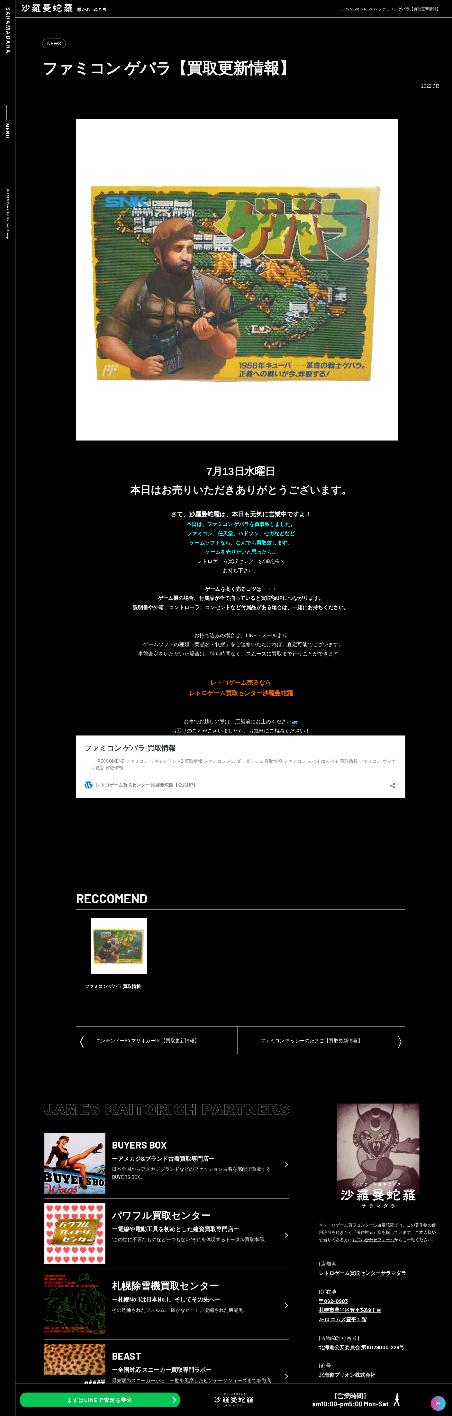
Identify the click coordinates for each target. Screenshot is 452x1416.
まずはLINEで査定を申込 (100, 1400)
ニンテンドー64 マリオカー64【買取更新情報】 (147, 1040)
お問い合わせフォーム (373, 1239)
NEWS (54, 43)
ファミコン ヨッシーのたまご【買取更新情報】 (311, 1040)
